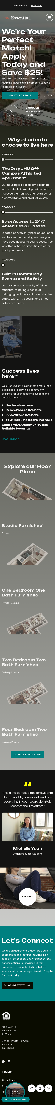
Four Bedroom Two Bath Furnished (24, 732)
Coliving (15, 602)
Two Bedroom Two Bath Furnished (24, 662)
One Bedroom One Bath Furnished (23, 592)
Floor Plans (9, 1080)
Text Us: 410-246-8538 (15, 1099)
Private (5, 533)
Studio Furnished (22, 525)
